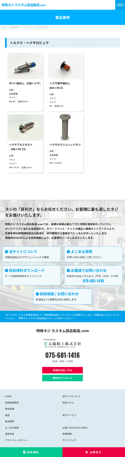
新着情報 (67, 433)
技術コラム (68, 402)
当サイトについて (71, 396)
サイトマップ (69, 440)
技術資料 (33, 452)
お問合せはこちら (62, 370)
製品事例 (9, 421)
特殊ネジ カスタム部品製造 (24, 4)
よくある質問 (12, 427)
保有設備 (9, 408)
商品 (7, 415)
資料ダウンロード (62, 378)
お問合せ (96, 452)
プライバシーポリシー (16, 440)
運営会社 (9, 433)
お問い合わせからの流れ (75, 427)
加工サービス (69, 415)
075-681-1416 (62, 355)
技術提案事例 (12, 402)
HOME (8, 396)
